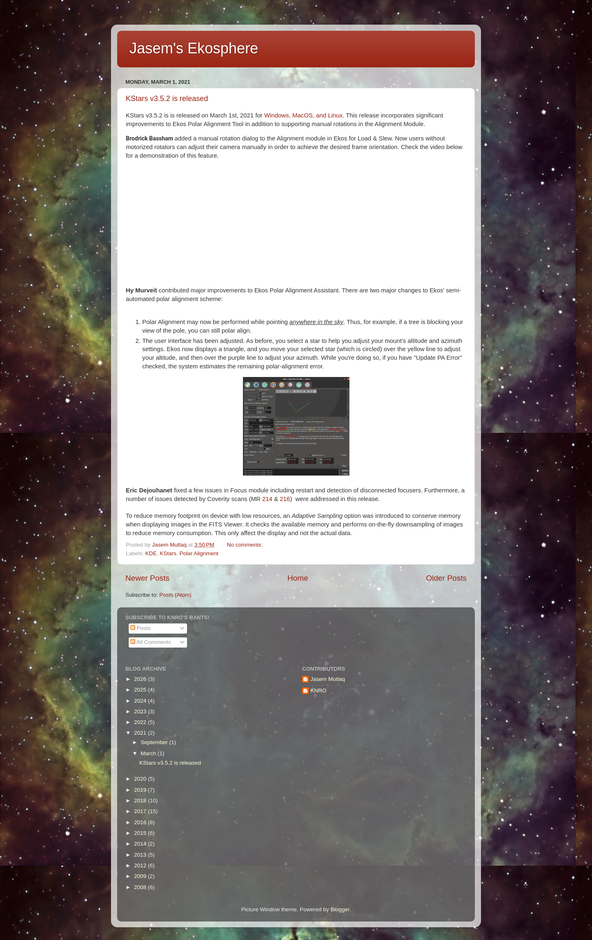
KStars (168, 553)
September (155, 742)
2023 (141, 711)
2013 (141, 855)
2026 (141, 679)
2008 (141, 887)
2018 (141, 801)
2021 (141, 733)
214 (267, 499)
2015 (141, 833)
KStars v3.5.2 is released (167, 98)
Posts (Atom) (176, 595)
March (149, 753)
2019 (141, 790)
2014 (141, 844)
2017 (141, 811)
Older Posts (446, 578)
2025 (141, 690)
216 (285, 499)
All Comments (150, 642)
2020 (141, 779)
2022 (141, 722)
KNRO (318, 690)
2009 (141, 876)
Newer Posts (147, 578)
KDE (151, 553)
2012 (141, 865)
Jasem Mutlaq (327, 679)
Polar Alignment (199, 553)
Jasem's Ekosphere (194, 48)
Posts (140, 628)
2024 (141, 701)
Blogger (340, 909)
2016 (141, 822)
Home (297, 578)
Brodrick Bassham (149, 138)
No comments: (245, 545)
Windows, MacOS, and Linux (303, 115)
